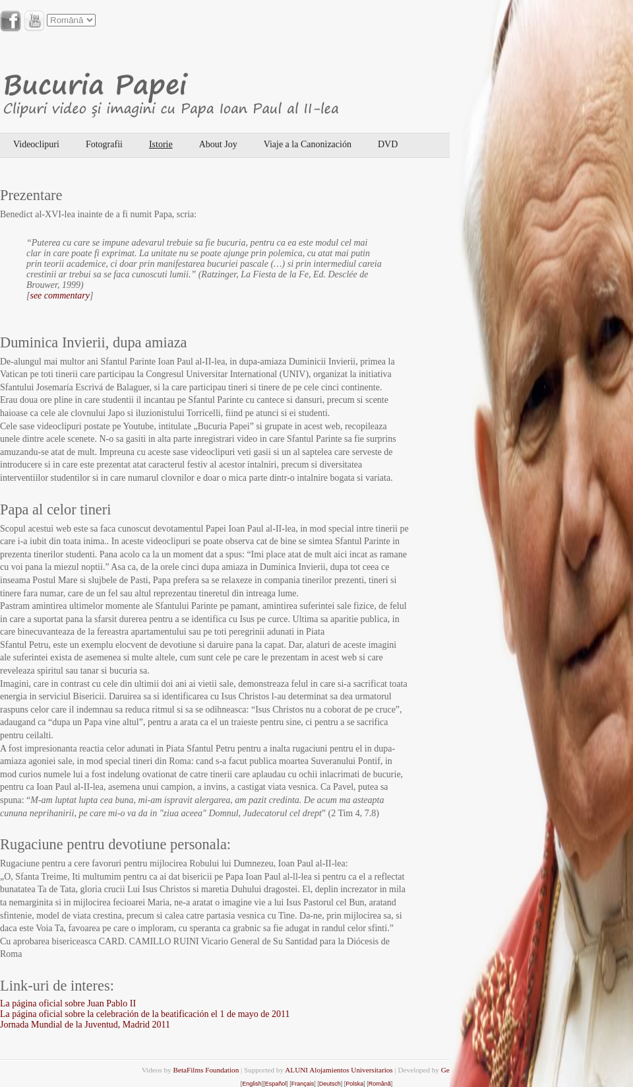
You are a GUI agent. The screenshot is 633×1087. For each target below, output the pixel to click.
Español (276, 1083)
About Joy (218, 144)
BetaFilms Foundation (206, 1070)
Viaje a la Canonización (307, 144)
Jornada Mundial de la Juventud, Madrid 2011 (85, 1025)
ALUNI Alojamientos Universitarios (338, 1070)
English (252, 1083)
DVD (388, 144)
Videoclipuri (36, 144)
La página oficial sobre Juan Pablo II (68, 1003)
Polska (354, 1083)
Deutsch (330, 1083)
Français (303, 1083)
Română (380, 1083)
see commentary (60, 295)
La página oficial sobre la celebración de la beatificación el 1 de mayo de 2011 (145, 1014)
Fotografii (104, 144)
